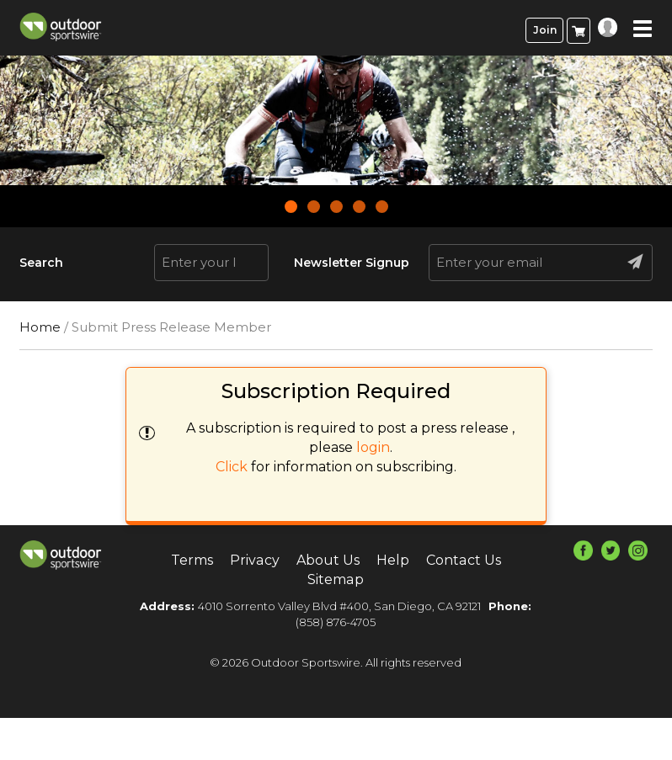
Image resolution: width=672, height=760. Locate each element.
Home (40, 327)
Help (392, 560)
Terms (193, 560)
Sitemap (336, 579)
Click (232, 467)
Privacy (255, 560)
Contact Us (463, 560)
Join (545, 30)
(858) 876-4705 (336, 622)
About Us (328, 560)
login (373, 447)
